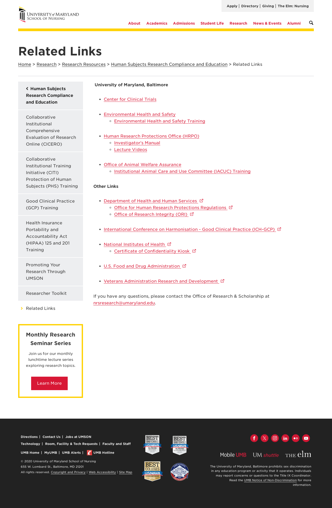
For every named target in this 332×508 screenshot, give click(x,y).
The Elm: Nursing (293, 6)
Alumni (294, 23)
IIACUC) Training (182, 171)
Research (238, 23)
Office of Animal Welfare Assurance (142, 164)
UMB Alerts (71, 453)
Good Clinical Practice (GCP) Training (50, 204)
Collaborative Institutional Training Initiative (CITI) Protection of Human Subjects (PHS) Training (52, 173)
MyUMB (50, 453)
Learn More (49, 383)
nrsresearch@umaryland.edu (124, 302)
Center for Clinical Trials (130, 99)
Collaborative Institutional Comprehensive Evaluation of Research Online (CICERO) (51, 131)
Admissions (184, 23)
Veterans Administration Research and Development (164, 281)
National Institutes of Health (137, 244)
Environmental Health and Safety (140, 114)
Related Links (40, 308)
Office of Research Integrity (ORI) (154, 214)
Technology (30, 444)
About (134, 23)
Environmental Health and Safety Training (159, 121)
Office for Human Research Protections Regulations (173, 207)
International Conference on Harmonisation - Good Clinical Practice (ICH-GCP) (192, 229)
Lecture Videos (130, 149)
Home (24, 64)
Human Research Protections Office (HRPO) (151, 136)
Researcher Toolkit (46, 293)
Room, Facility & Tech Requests (71, 444)
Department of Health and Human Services (154, 200)
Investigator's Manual (137, 142)
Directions (29, 437)
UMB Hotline (103, 453)
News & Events (267, 23)
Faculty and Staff (116, 444)
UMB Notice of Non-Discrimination (270, 481)
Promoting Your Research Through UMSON (45, 271)
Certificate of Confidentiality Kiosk (155, 251)
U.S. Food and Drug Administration (145, 266)
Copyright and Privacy (68, 473)
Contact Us (51, 437)
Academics (156, 23)
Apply (232, 6)
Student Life (212, 23)
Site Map (125, 473)
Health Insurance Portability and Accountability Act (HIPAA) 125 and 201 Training (48, 236)
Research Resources (84, 64)
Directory (249, 6)
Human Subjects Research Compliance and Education (169, 64)
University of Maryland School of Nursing (50, 8)
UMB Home (30, 453)
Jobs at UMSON (78, 437)
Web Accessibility (102, 473)
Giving (268, 6)
